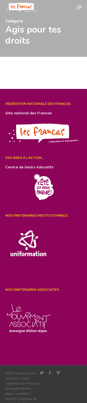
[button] (79, 7)
